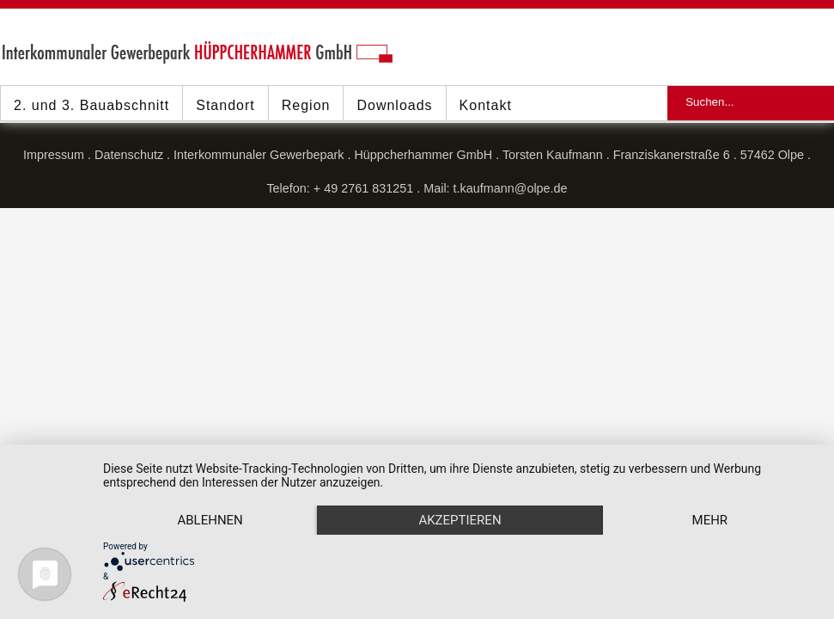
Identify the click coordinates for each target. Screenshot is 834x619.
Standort (225, 105)
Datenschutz (128, 155)
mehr (710, 520)
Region (306, 105)
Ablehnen (209, 520)
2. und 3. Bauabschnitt (91, 105)
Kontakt (486, 105)
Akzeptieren (459, 520)
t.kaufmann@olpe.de (511, 188)
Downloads (394, 105)
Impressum (53, 155)
